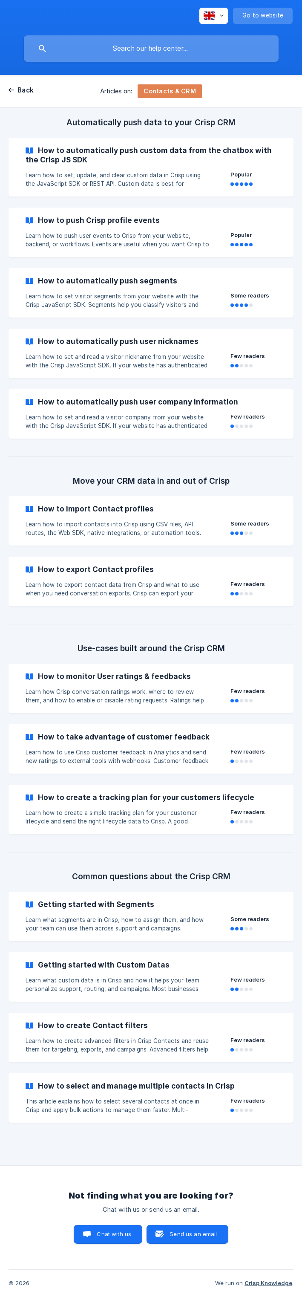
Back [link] (25, 90)
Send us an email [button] (193, 1234)
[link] (151, 167)
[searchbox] (151, 48)
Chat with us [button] (114, 1234)
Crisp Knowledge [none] (268, 1283)
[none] (213, 16)
